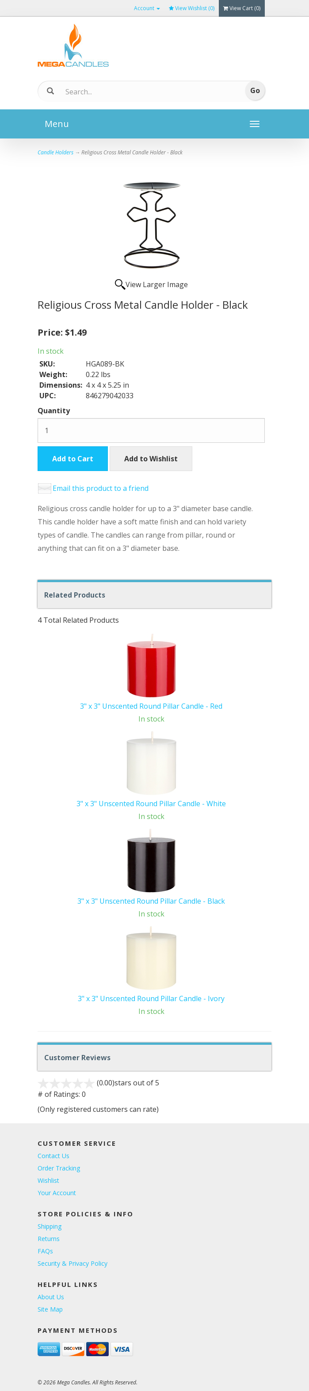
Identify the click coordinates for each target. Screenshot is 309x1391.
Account (147, 8)
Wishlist (48, 1180)
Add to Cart (72, 459)
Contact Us (53, 1156)
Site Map (50, 1309)
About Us (51, 1297)
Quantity (54, 410)
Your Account (57, 1193)
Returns (49, 1238)
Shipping (49, 1226)
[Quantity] (151, 430)
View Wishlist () (191, 8)
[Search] (131, 92)
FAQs (45, 1251)
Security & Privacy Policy (72, 1263)
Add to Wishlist (151, 459)
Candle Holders (55, 152)
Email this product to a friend (101, 488)
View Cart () (241, 8)
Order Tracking (59, 1168)
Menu (57, 124)
